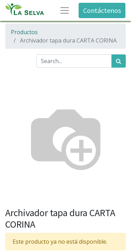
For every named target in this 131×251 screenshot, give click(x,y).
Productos (24, 32)
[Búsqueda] (118, 61)
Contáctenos (102, 10)
